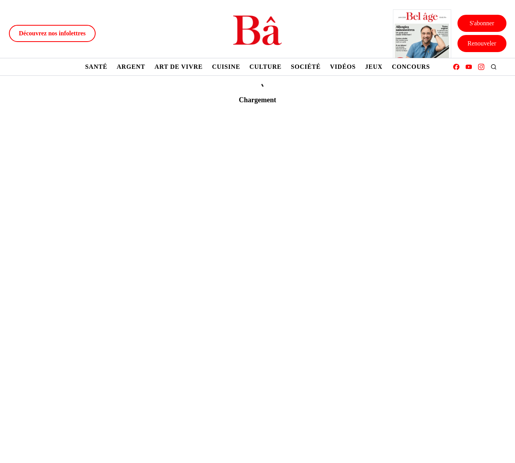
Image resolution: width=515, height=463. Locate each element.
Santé (96, 66)
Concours (411, 66)
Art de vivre (179, 66)
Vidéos (343, 66)
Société (306, 66)
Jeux (373, 66)
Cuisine (226, 66)
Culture (265, 66)
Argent (131, 66)
